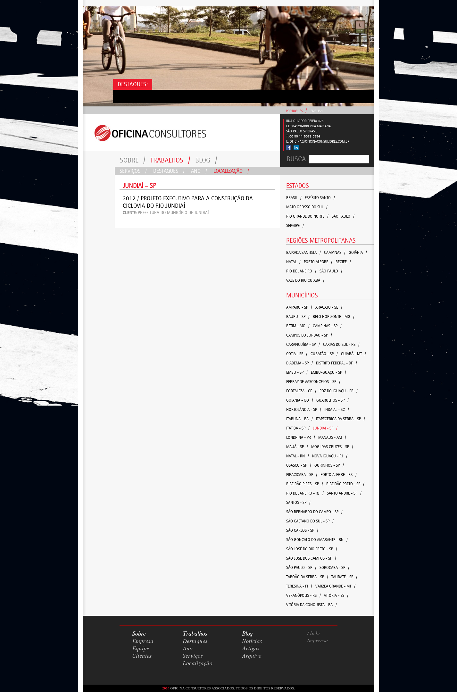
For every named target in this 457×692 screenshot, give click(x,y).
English (317, 111)
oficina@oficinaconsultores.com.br (319, 141)
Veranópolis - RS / (303, 595)
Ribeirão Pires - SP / (304, 483)
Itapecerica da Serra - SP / (340, 418)
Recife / (343, 261)
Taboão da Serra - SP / (307, 576)
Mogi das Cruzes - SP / (332, 446)
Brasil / (294, 197)
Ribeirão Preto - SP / (345, 483)
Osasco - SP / (298, 465)
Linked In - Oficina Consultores (296, 147)
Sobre (132, 160)
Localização (231, 171)
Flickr (313, 633)
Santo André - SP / (344, 493)
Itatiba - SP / (298, 428)
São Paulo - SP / (301, 567)
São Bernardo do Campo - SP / (314, 511)
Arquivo (252, 656)
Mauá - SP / (297, 446)
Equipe (140, 649)
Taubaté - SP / (344, 576)
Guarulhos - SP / (332, 400)
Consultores (181, 132)
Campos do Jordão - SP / (309, 335)
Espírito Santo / (320, 197)
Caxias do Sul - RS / (341, 344)
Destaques (169, 171)
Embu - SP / (297, 372)
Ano (199, 171)
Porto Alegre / (318, 261)
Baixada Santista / (303, 252)
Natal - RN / (297, 456)
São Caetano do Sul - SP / (310, 521)
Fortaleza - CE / (301, 390)
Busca (296, 159)
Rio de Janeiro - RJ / (305, 493)
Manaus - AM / (332, 437)
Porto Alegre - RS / (338, 474)
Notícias (252, 641)
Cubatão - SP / (324, 353)
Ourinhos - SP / (329, 465)
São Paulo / (343, 216)
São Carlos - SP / (302, 530)
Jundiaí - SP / (325, 428)
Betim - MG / (298, 325)
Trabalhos (170, 160)
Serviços (133, 171)
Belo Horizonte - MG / (333, 316)
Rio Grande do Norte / (307, 216)
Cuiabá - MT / (353, 353)
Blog (206, 160)
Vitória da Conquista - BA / (311, 604)
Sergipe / (295, 225)
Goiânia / (358, 252)
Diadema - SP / (299, 363)
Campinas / (334, 252)
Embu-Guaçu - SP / (328, 372)
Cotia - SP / (296, 353)
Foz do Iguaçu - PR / (339, 390)
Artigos (251, 649)
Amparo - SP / (299, 307)
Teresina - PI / (299, 586)
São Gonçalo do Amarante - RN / (317, 539)
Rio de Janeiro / (301, 271)
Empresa (143, 641)
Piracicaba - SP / (301, 474)
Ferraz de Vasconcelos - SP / (313, 381)
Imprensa (317, 640)
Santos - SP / (298, 502)
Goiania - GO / (299, 400)
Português (294, 111)
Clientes (142, 656)
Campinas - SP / (327, 325)
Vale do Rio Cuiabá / (305, 280)
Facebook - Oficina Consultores (288, 147)
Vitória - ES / (336, 595)
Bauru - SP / (298, 316)
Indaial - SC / (336, 409)
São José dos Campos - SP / (311, 558)
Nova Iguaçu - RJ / (329, 456)
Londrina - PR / (300, 437)
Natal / (293, 261)
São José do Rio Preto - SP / (311, 548)
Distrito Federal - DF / (336, 363)
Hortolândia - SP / (303, 409)
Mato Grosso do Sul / (307, 206)
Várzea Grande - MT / (335, 586)
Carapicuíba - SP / (303, 344)
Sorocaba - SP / (334, 567)
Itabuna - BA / (299, 418)
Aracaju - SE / (328, 307)
